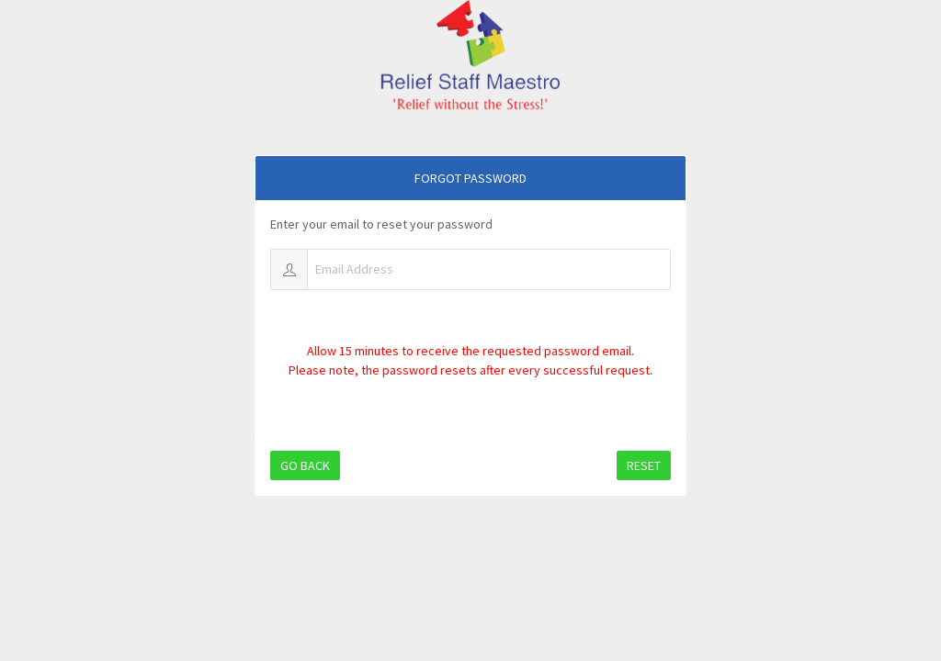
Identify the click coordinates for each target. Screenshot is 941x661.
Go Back (305, 465)
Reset (644, 465)
